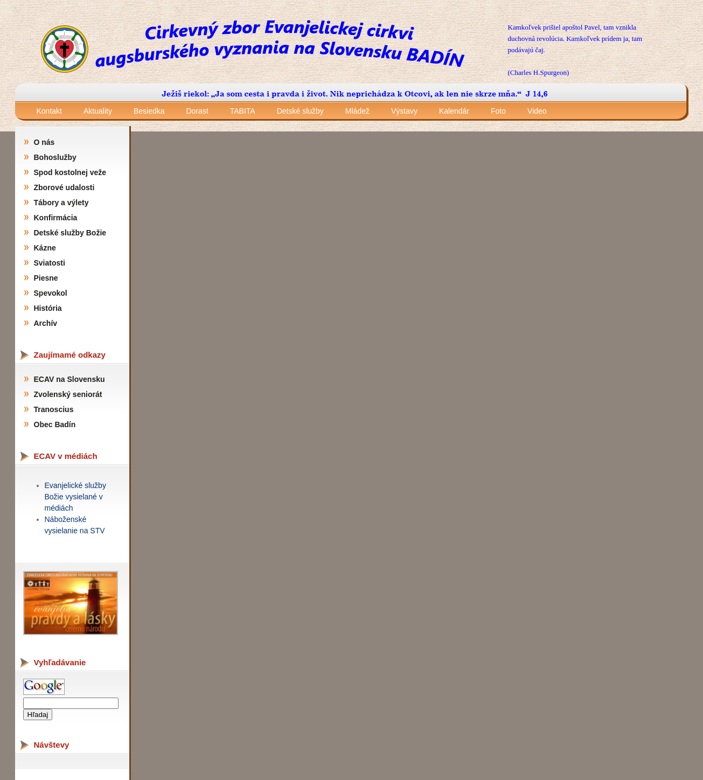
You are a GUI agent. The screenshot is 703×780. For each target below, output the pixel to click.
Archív (46, 323)
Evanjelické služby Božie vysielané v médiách (75, 496)
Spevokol (50, 293)
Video (537, 111)
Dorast (197, 111)
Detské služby (300, 111)
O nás (44, 142)
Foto (498, 111)
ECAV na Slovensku (69, 379)
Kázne (45, 247)
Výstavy (404, 111)
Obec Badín (55, 424)
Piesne (46, 278)
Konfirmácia (56, 217)
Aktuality (97, 111)
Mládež (357, 111)
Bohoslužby (55, 157)
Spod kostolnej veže (70, 172)
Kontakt (49, 111)
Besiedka (149, 111)
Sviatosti (49, 263)
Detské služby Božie (70, 232)
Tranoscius (54, 409)
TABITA (242, 111)
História (48, 308)
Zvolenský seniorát (68, 394)
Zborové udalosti (64, 187)
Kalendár (454, 111)
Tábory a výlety (61, 202)
